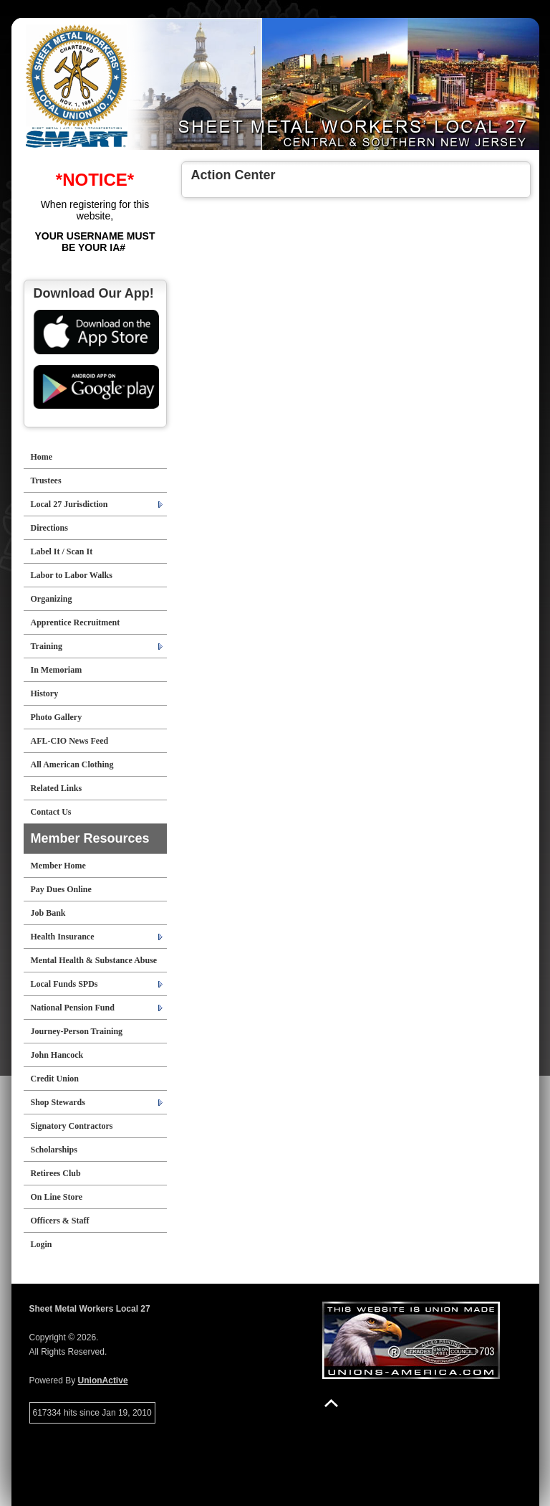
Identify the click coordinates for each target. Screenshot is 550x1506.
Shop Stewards (58, 1102)
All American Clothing (72, 764)
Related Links (56, 788)
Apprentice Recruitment (75, 622)
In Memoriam (56, 670)
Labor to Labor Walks (71, 575)
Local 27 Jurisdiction (69, 504)
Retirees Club (56, 1173)
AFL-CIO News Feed (70, 741)
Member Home (58, 866)
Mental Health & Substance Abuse (94, 960)
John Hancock (57, 1055)
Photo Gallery (56, 717)
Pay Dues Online (61, 889)
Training (46, 646)
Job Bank (48, 913)
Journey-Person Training (77, 1031)
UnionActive (103, 1380)
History (45, 693)
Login (41, 1244)
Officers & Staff (60, 1221)
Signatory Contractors (72, 1126)
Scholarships (54, 1150)
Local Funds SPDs (64, 984)
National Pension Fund (73, 1008)
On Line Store (56, 1197)
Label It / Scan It (62, 551)
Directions (49, 528)
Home (42, 457)
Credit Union (55, 1079)
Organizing (51, 599)
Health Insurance (63, 937)
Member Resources (90, 838)
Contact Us (51, 812)
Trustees (46, 480)
